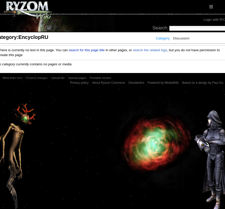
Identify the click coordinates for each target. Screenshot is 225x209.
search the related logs (150, 50)
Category (163, 38)
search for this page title (87, 50)
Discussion (181, 38)
